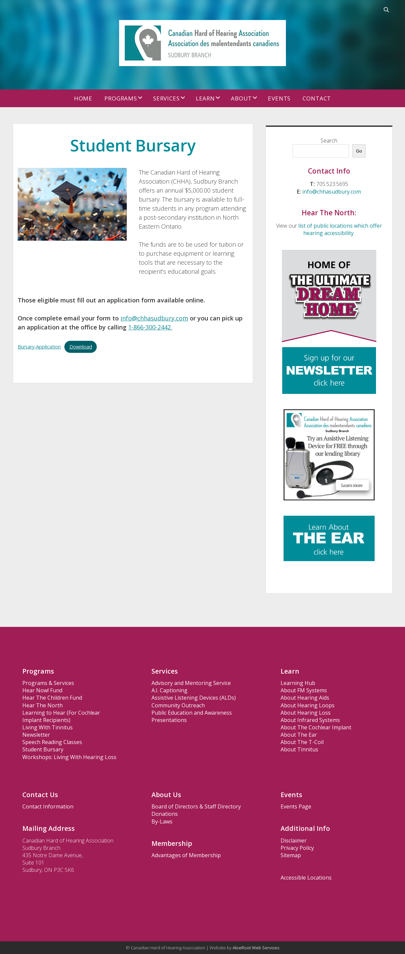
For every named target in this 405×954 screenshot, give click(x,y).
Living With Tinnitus (47, 727)
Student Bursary (42, 749)
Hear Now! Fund (42, 690)
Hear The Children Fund (52, 697)
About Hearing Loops (308, 705)
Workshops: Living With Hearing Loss (69, 757)
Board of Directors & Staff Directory (196, 806)
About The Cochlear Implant (316, 727)
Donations (164, 813)
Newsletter (36, 734)
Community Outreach (178, 705)
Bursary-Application (39, 346)
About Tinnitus (299, 749)
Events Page (296, 806)
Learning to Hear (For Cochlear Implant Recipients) (61, 716)
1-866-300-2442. (150, 327)
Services (166, 98)
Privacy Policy (297, 848)
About (241, 98)
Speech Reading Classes (52, 742)
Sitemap (291, 855)
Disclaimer (294, 840)
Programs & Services (48, 683)
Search (329, 140)
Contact (317, 98)
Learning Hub (298, 683)
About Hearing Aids (305, 697)
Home (83, 98)
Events (279, 98)
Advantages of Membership (186, 855)
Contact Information (47, 806)
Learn (205, 98)
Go (359, 151)
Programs (120, 98)
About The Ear (299, 734)
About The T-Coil (302, 742)
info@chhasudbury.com (154, 318)
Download (80, 346)
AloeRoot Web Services (256, 948)
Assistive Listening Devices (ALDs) (193, 697)
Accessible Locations (306, 877)
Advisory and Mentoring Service (191, 683)
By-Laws (161, 821)
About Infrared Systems (310, 720)
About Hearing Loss (306, 712)
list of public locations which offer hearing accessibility (340, 229)
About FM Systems (304, 690)
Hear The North (42, 705)
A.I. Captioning (169, 690)
